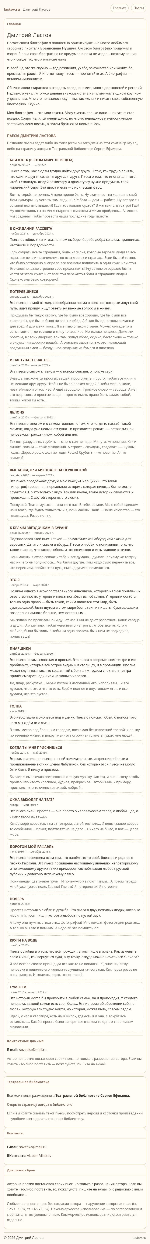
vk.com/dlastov (39, 1155)
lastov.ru (12, 9)
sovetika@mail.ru (32, 1049)
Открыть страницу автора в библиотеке (39, 1104)
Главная (119, 8)
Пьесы (138, 8)
